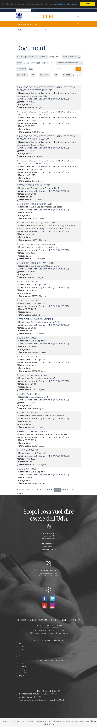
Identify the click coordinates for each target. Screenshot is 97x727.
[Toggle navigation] (78, 10)
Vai (78, 69)
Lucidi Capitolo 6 (28, 282)
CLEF (21, 652)
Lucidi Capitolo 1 (28, 469)
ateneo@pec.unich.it (50, 573)
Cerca (35, 10)
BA (20, 643)
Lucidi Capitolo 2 (28, 450)
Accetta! (87, 4)
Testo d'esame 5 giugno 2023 (34, 185)
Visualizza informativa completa (66, 4)
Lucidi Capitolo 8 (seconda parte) (38, 204)
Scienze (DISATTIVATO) (30, 697)
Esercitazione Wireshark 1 (34, 413)
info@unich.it (51, 570)
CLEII (20, 30)
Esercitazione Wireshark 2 (34, 431)
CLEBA (22, 666)
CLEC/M (23, 669)
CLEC (21, 649)
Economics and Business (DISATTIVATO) (38, 694)
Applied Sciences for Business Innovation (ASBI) (41, 700)
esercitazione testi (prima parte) (37, 244)
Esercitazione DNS (29, 394)
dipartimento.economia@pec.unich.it (51, 633)
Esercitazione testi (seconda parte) (39, 223)
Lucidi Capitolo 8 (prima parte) (36, 263)
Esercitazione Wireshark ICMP (36, 319)
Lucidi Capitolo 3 (28, 356)
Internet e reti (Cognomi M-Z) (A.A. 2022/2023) (46, 99)
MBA (21, 676)
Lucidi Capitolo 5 (28, 300)
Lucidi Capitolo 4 (28, 338)
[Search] (23, 10)
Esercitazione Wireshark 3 (34, 375)
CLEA (21, 646)
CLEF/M (23, 672)
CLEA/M (23, 663)
